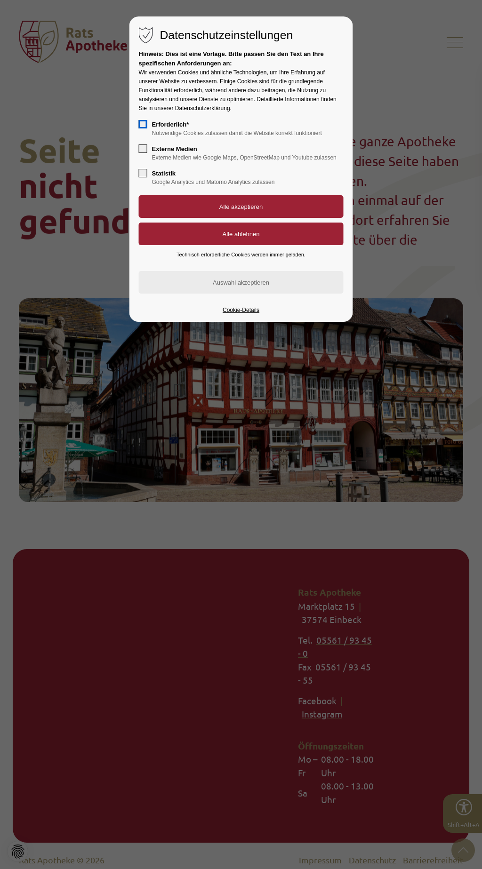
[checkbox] (143, 124)
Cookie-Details (241, 310)
